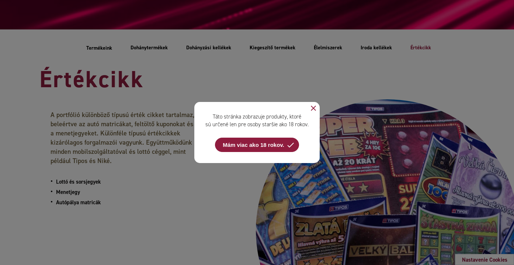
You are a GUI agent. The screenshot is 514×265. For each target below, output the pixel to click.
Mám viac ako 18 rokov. (259, 145)
